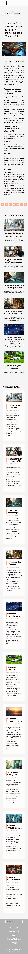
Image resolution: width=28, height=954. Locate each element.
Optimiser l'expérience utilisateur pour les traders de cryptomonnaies (14, 339)
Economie (14, 927)
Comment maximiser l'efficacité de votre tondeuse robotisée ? (14, 366)
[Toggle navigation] (4, 3)
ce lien (20, 122)
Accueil (3, 11)
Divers (14, 943)
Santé (14, 935)
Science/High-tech (12, 11)
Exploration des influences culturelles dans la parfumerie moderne (14, 313)
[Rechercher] (11, 921)
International (14, 931)
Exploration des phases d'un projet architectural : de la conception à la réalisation (14, 234)
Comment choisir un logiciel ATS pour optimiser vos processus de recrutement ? (14, 260)
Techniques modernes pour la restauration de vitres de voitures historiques (14, 287)
